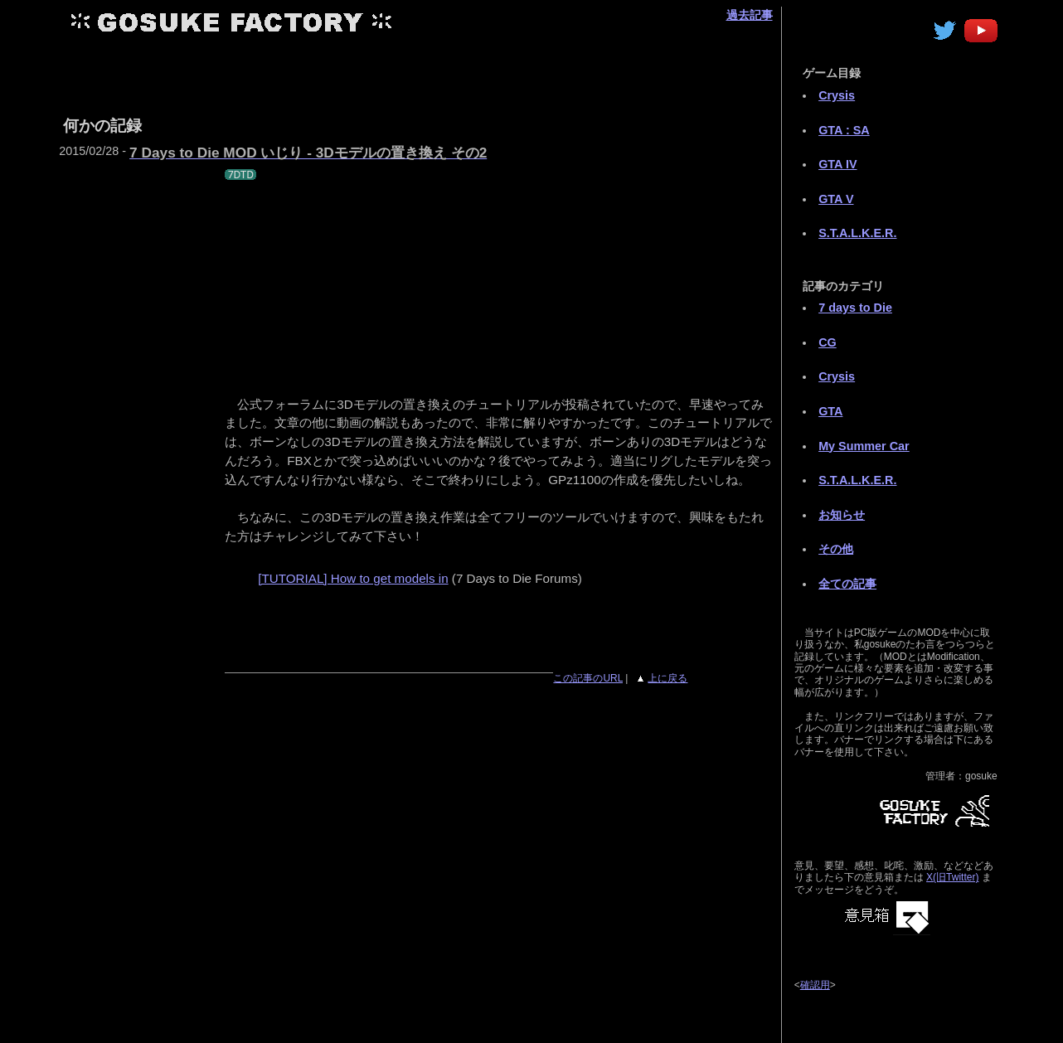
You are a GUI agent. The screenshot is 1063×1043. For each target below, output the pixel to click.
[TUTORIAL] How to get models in (353, 578)
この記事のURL (588, 678)
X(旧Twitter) (952, 877)
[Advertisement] (491, 73)
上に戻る (667, 678)
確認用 (815, 985)
